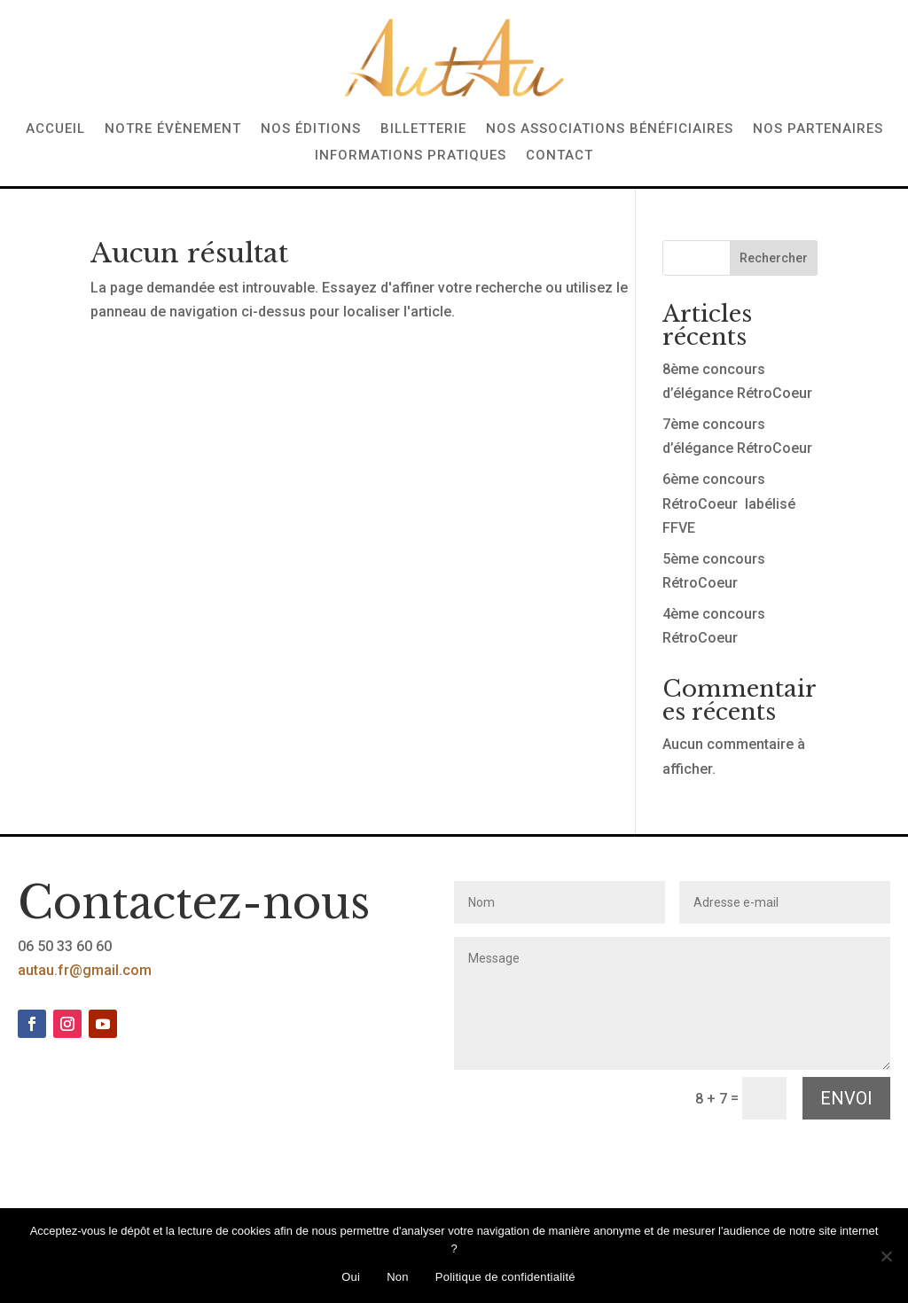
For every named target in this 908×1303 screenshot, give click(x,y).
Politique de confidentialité (505, 1276)
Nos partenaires (818, 129)
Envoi (846, 1098)
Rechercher (774, 258)
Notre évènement (173, 129)
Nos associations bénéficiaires (609, 129)
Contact (559, 156)
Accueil (55, 129)
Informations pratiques (410, 156)
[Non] (886, 1256)
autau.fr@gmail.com (85, 970)
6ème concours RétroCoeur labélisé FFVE (728, 503)
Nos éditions (311, 129)
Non (398, 1276)
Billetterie (423, 129)
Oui (350, 1276)
